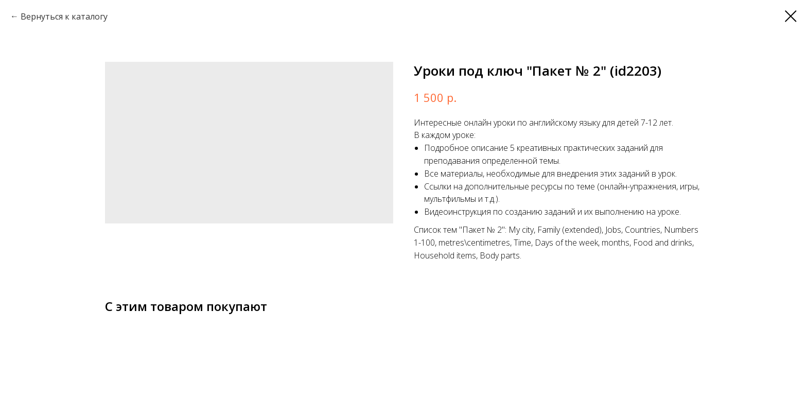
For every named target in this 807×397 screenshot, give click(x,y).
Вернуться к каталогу (64, 16)
